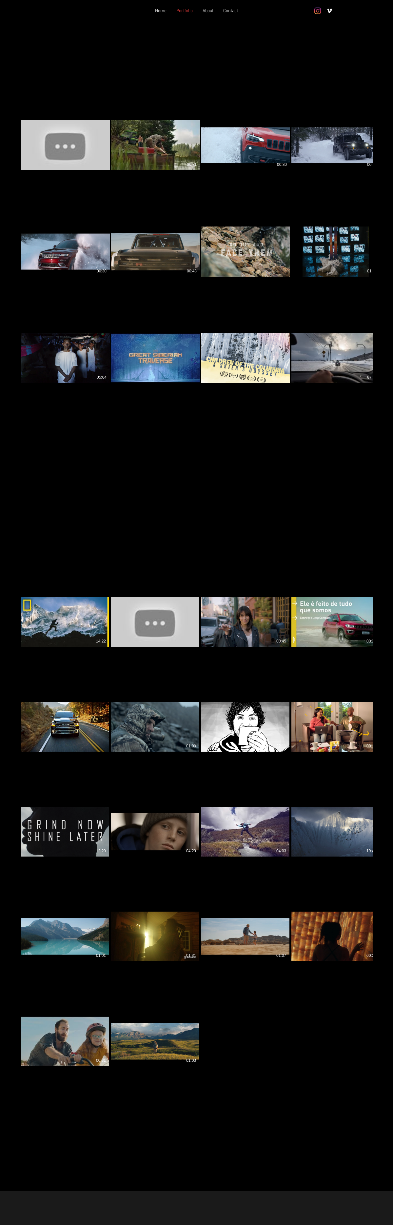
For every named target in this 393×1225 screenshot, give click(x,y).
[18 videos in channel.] (196, 851)
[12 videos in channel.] (196, 271)
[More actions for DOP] (34, 588)
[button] (34, 588)
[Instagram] (317, 11)
